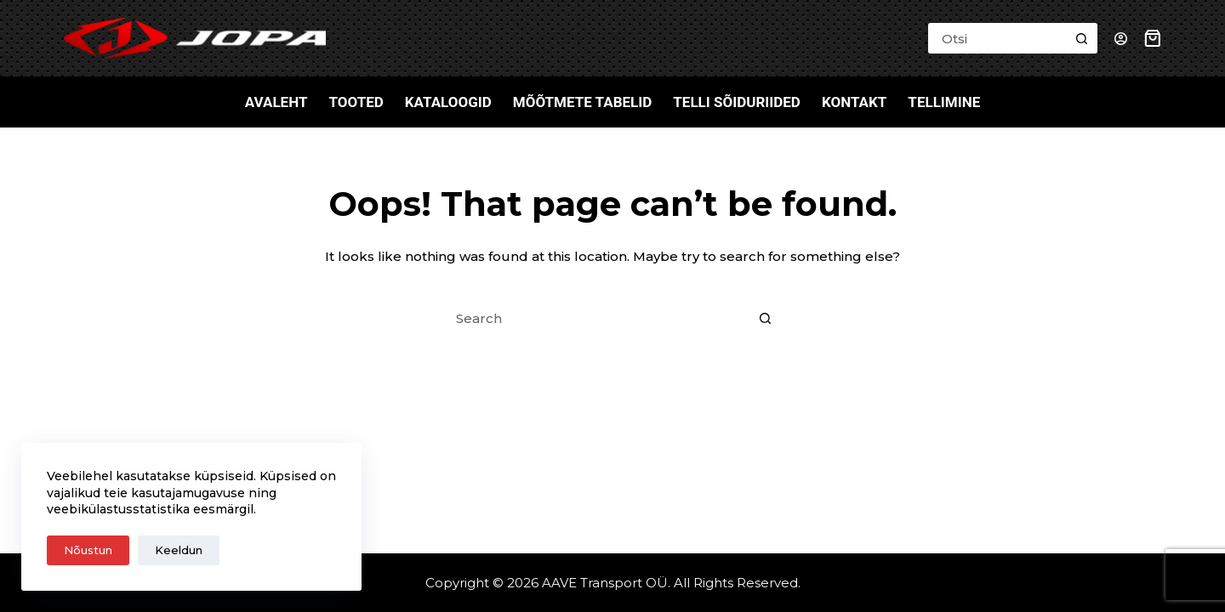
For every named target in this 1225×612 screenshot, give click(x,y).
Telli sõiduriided (737, 102)
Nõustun (88, 550)
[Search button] (1082, 38)
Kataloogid (448, 102)
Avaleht (276, 102)
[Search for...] (997, 38)
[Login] (1120, 38)
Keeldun (178, 550)
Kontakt (854, 102)
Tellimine (944, 102)
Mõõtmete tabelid (582, 102)
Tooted (355, 102)
